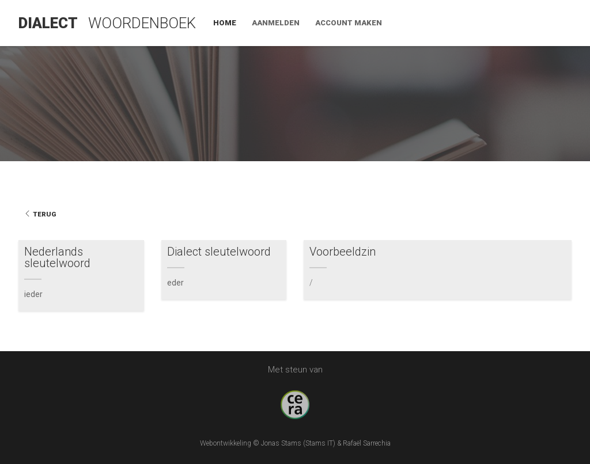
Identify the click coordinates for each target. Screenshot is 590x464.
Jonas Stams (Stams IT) (298, 443)
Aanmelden (457, 22)
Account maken (529, 22)
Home (405, 22)
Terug (40, 214)
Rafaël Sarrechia (367, 443)
